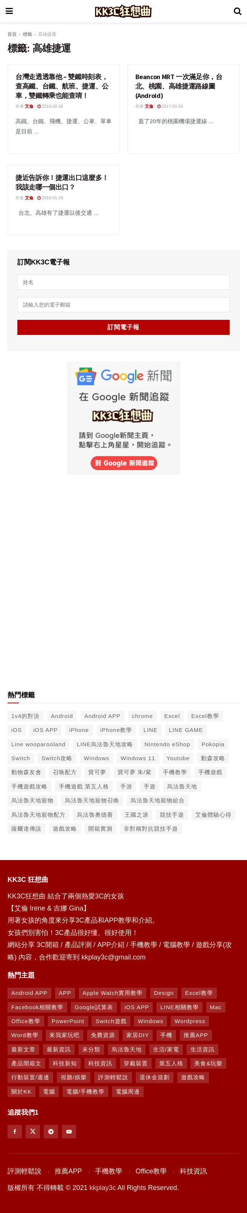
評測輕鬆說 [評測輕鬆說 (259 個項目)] (113, 1077)
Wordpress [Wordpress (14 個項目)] (190, 1021)
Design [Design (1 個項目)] (164, 993)
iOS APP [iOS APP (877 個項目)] (136, 1007)
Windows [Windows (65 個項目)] (96, 758)
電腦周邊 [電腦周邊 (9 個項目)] (128, 1091)
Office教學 (151, 1171)
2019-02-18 (50, 106)
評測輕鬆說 (24, 1171)
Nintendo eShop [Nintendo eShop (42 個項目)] (167, 744)
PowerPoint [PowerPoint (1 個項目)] (68, 1021)
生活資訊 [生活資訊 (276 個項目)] (202, 1049)
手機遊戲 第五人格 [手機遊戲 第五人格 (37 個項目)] (84, 786)
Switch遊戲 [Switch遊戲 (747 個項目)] (110, 1021)
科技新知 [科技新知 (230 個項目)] (65, 1063)
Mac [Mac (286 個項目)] (216, 1007)
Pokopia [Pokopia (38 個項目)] (212, 744)
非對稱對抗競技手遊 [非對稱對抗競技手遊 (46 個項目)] (151, 828)
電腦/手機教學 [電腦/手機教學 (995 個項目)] (85, 1091)
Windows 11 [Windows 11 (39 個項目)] (138, 758)
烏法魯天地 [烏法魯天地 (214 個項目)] (182, 786)
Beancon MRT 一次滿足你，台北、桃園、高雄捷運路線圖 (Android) (178, 86)
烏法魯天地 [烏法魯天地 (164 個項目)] (127, 1049)
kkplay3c (102, 1188)
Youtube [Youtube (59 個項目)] (178, 758)
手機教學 (108, 1171)
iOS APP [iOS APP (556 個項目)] (45, 730)
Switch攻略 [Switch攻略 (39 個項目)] (56, 758)
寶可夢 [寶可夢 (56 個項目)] (97, 772)
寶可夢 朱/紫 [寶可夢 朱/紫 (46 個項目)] (135, 772)
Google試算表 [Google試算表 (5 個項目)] (94, 1007)
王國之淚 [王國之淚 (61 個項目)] (136, 814)
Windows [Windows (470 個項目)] (150, 1021)
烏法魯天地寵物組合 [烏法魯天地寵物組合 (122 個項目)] (157, 800)
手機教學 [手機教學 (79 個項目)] (175, 772)
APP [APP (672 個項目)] (65, 993)
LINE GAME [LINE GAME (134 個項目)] (186, 730)
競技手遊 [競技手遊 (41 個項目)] (172, 814)
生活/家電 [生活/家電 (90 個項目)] (166, 1049)
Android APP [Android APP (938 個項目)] (29, 993)
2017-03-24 (170, 106)
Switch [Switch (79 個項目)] (20, 758)
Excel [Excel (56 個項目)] (172, 716)
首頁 (12, 34)
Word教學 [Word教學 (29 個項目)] (24, 1035)
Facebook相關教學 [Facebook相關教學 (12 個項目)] (37, 1007)
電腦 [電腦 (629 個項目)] (49, 1091)
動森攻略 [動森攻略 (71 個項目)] (213, 758)
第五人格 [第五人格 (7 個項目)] (171, 1063)
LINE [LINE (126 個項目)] (150, 730)
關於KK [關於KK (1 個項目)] (21, 1091)
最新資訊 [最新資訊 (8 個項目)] (59, 1049)
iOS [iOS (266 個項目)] (16, 730)
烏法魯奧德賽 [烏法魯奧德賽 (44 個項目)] (95, 814)
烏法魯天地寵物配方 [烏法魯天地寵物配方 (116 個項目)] (38, 814)
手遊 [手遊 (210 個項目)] (150, 786)
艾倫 (29, 106)
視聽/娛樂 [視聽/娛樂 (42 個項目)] (74, 1077)
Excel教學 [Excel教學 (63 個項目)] (199, 993)
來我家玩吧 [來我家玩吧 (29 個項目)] (64, 1035)
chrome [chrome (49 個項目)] (142, 716)
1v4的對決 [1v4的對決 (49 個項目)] (25, 716)
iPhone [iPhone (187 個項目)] (79, 730)
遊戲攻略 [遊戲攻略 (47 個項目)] (65, 828)
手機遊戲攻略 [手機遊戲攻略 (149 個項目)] (29, 786)
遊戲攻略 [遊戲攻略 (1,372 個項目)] (193, 1077)
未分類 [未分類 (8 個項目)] (91, 1049)
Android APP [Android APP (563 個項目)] (102, 716)
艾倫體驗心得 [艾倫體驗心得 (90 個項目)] (213, 814)
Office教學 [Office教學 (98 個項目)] (25, 1021)
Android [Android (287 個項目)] (62, 716)
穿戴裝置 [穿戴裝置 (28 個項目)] (136, 1063)
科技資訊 (193, 1171)
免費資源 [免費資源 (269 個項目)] (103, 1035)
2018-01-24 (50, 198)
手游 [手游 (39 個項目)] (126, 786)
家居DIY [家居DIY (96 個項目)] (137, 1035)
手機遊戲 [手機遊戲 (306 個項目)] (210, 772)
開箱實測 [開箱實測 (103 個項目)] (100, 828)
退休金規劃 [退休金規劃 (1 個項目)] (155, 1077)
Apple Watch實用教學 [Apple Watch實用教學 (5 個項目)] (113, 993)
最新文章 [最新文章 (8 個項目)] (23, 1049)
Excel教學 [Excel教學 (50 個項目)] (205, 716)
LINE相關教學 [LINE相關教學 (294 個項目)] (179, 1007)
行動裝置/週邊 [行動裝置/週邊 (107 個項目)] (30, 1077)
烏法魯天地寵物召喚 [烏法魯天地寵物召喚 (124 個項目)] (92, 800)
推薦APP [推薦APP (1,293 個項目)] (196, 1035)
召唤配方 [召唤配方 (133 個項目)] (65, 772)
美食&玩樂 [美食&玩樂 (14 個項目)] (208, 1063)
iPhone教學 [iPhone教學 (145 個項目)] (116, 730)
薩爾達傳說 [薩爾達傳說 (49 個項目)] (26, 828)
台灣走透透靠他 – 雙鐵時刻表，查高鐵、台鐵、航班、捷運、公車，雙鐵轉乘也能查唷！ (62, 86)
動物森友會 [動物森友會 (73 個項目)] (26, 772)
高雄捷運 (47, 34)
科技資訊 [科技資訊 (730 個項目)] (100, 1063)
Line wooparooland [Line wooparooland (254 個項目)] (38, 744)
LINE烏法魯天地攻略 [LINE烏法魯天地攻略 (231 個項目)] (105, 744)
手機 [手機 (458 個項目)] (166, 1035)
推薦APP (68, 1171)
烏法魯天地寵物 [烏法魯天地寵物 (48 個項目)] (32, 800)
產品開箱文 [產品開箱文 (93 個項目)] (26, 1063)
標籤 (27, 34)
